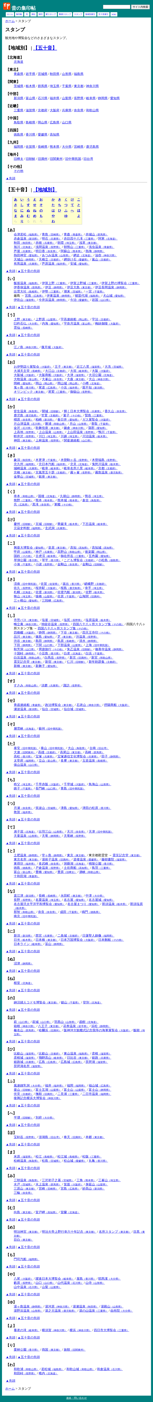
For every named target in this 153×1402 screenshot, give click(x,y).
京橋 (23, 472)
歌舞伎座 (48, 428)
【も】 (11, 1255)
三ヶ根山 (26, 600)
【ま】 (11, 1152)
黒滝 (42, 504)
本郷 (95, 1137)
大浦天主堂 (28, 370)
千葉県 (67, 86)
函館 (88, 1022)
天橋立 (50, 259)
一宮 (95, 291)
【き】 (11, 456)
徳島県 (18, 134)
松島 (51, 1160)
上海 (97, 645)
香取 (101, 423)
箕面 (73, 1184)
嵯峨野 (95, 583)
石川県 (42, 98)
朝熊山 (75, 247)
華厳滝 (68, 524)
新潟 (23, 935)
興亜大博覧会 (30, 547)
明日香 (46, 251)
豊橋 (45, 872)
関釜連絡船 (78, 440)
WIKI (114, 14)
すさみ (26, 685)
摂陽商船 (117, 705)
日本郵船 (111, 939)
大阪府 (54, 110)
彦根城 (25, 1057)
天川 (76, 831)
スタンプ (78, 14)
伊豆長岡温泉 (111, 287)
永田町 (72, 895)
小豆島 (50, 653)
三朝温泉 (26, 1180)
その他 (18, 171)
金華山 (25, 476)
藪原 (23, 1282)
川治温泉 (95, 436)
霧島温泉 (109, 472)
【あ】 (11, 230)
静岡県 (103, 98)
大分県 (67, 146)
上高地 (25, 432)
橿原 (23, 419)
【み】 (11, 1176)
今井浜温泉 (53, 299)
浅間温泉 (48, 247)
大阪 (101, 370)
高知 (79, 547)
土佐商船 (76, 867)
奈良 (47, 912)
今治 (79, 299)
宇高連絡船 (75, 319)
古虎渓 (46, 556)
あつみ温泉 (56, 255)
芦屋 (23, 251)
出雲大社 (26, 291)
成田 (69, 912)
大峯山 (53, 379)
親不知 (93, 387)
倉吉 (92, 500)
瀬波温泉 (26, 709)
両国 (51, 1349)
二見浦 (68, 1094)
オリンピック (30, 391)
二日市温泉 (96, 1094)
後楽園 (96, 551)
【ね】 (11, 979)
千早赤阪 (48, 784)
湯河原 (57, 1306)
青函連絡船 (28, 705)
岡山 (45, 383)
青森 (73, 234)
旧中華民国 (73, 158)
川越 (70, 436)
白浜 (95, 653)
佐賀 (50, 583)
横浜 (80, 1330)
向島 (23, 1212)
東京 (76, 855)
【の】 (11, 998)
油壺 (106, 255)
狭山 (23, 596)
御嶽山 (81, 391)
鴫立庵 (26, 624)
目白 (23, 1239)
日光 (23, 939)
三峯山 (109, 1180)
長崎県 (42, 146)
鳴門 (91, 912)
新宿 (54, 661)
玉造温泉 (95, 760)
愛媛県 (42, 134)
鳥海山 (100, 784)
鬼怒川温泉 (106, 464)
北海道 (18, 61)
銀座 (48, 476)
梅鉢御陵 (108, 323)
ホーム (10, 14)
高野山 (69, 551)
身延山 (96, 1184)
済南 (26, 583)
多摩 (70, 760)
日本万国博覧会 (78, 939)
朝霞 (67, 242)
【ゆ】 (11, 1302)
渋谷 (23, 641)
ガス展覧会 (96, 419)
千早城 (75, 784)
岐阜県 (91, 98)
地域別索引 (90, 14)
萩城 (42, 1022)
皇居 (58, 547)
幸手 (94, 588)
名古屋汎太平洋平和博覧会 (39, 904)
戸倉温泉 (48, 867)
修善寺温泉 (109, 649)
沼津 (23, 963)
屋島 (86, 1278)
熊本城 (68, 500)
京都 (108, 468)
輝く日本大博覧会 (83, 411)
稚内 (48, 1373)
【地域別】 (45, 189)
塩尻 (73, 620)
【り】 (11, 1345)
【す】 (11, 681)
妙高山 (93, 1188)
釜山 (23, 1089)
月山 (79, 423)
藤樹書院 (114, 859)
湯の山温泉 (93, 1310)
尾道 (48, 387)
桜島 (71, 588)
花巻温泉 (76, 1026)
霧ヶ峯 (81, 472)
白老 (73, 653)
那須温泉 (115, 904)
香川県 (30, 134)
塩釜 (51, 620)
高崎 (94, 752)
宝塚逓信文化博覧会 (78, 756)
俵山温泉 (26, 764)
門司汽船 (26, 1259)
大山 (100, 379)
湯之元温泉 (60, 1310)
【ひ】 (11, 1049)
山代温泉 (70, 1282)
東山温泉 (76, 1053)
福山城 (100, 1085)
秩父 (23, 784)
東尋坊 (25, 863)
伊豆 (54, 287)
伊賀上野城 (84, 283)
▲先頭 (10, 178)
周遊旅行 (51, 649)
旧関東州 (56, 158)
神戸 (45, 551)
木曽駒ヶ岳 (75, 460)
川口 (48, 436)
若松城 (52, 1369)
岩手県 (30, 74)
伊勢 (51, 291)
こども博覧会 (80, 560)
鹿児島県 (92, 146)
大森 (76, 379)
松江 (45, 1156)
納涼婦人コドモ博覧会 (36, 1002)
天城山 (25, 259)
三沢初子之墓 (58, 1180)
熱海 (95, 251)
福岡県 (18, 146)
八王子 (49, 1026)
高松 (23, 756)
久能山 (71, 496)
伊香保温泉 (28, 287)
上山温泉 (51, 432)
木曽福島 (105, 460)
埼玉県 (54, 86)
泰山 (53, 748)
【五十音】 (45, 48)
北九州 (25, 464)
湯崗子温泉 (56, 859)
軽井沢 (25, 436)
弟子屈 (25, 831)
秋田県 (54, 74)
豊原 (67, 872)
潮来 (73, 291)
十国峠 (25, 653)
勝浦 (56, 423)
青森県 (18, 74)
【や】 (11, 1274)
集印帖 (19, 14)
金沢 (23, 428)
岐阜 (51, 468)
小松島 (109, 560)
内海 (51, 323)
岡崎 (23, 383)
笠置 (51, 415)
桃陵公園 (101, 863)
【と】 (11, 851)
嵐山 (101, 259)
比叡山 (25, 1053)
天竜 (51, 835)
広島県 (54, 122)
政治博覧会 (59, 705)
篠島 (45, 636)
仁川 (76, 661)
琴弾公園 (26, 560)
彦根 (101, 1053)
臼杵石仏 (26, 323)
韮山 (54, 944)
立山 (48, 760)
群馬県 (42, 86)
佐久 (23, 588)
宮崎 (48, 1188)
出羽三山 (51, 831)
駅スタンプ (51, 14)
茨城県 (18, 86)
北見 (79, 464)
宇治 (101, 319)
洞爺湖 (75, 863)
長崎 (48, 895)
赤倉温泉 (26, 238)
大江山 (56, 370)
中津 (95, 895)
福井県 (54, 98)
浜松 (101, 1026)
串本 (25, 496)
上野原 (46, 319)
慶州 (23, 524)
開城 (51, 411)
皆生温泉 (26, 411)
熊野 (23, 500)
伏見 (23, 1094)
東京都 (78, 86)
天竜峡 (75, 835)
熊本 (45, 500)
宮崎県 (78, 146)
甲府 (23, 551)
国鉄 (23, 556)
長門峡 (46, 788)
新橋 (23, 666)
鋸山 (70, 1002)
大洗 (114, 366)
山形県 (67, 74)
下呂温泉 (95, 524)
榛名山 (25, 1030)
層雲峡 (25, 728)
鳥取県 (18, 122)
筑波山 (46, 808)
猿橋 (45, 596)
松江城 (68, 1156)
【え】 (11, 343)
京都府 (42, 110)
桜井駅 (46, 588)
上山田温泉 (81, 432)
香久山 (116, 411)
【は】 (11, 1018)
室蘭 (70, 1212)
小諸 (45, 564)
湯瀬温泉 (85, 1306)
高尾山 (71, 752)
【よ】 (11, 1326)
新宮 (102, 657)
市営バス (26, 620)
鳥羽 (101, 867)
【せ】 (11, 701)
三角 (86, 1180)
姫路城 (25, 1062)
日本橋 (46, 939)
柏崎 (45, 419)
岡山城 (68, 383)
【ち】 (11, 780)
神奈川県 (92, 86)
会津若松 (26, 234)
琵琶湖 (96, 1062)
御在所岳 (73, 556)
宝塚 (45, 756)
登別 (92, 1002)
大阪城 (25, 375)
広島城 (72, 1062)
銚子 (23, 788)
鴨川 (108, 432)
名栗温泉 (48, 899)
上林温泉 (48, 440)
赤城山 (96, 234)
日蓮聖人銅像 (98, 935)
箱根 (25, 1026)
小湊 (23, 564)
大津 (76, 375)
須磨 (51, 685)
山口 (45, 1282)
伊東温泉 (59, 295)
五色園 (100, 556)
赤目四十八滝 (80, 238)
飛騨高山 (51, 1057)
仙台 (51, 709)
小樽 (92, 383)
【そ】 (11, 724)
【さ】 (11, 579)
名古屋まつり (83, 904)
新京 (79, 657)
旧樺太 (18, 158)
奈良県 (78, 110)
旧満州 (42, 158)
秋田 (23, 242)
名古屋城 (101, 899)
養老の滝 (26, 1330)
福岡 (76, 1085)
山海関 (90, 596)
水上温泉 (48, 1184)
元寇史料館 (28, 528)
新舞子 (46, 666)
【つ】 (11, 804)
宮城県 (42, 74)
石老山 (89, 705)
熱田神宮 (26, 255)
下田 (23, 645)
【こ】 (11, 543)
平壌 (23, 1117)
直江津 (25, 895)
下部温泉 (70, 645)
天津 (101, 831)
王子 (64, 366)
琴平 (51, 560)
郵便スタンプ (65, 14)
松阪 (92, 1156)
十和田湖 (26, 876)
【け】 (11, 520)
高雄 (47, 752)
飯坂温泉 (26, 283)
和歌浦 (26, 1369)
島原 (67, 641)
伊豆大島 (80, 287)
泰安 (26, 748)
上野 (23, 319)
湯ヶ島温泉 (28, 1306)
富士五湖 (48, 1089)
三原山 (25, 1188)
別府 (45, 1117)
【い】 (11, 279)
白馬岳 (55, 657)
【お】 (11, 362)
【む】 (11, 1208)
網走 (83, 255)
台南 (99, 748)
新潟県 (18, 98)
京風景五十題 (51, 472)
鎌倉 (75, 428)
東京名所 (26, 859)
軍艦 (64, 504)
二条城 (68, 935)
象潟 (23, 460)
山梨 (51, 1287)
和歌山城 (80, 1369)
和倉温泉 (110, 1369)
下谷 (70, 632)
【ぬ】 (11, 959)
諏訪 (72, 685)
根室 (23, 983)
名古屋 (75, 899)
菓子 (72, 415)
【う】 (11, 315)
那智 (25, 912)
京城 (45, 524)
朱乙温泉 (80, 649)
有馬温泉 (26, 263)
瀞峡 (90, 872)
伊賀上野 (55, 283)
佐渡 (45, 592)
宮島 (34, 295)
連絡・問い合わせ (76, 1397)
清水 (88, 641)
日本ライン (28, 944)
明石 (51, 238)
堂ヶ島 (53, 855)
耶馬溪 (109, 1278)
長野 (23, 899)
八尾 (23, 1278)
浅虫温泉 (101, 247)
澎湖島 (50, 1137)
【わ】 (11, 1365)
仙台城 (75, 709)
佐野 (95, 592)
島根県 (30, 122)
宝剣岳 (25, 1137)
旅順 (75, 1349)
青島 (51, 234)
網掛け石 (76, 259)
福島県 (78, 74)
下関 (45, 645)
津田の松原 (96, 808)
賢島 (94, 415)
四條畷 (25, 632)
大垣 (79, 370)
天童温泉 (26, 835)
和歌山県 (92, 110)
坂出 (72, 583)
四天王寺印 (96, 632)
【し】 (11, 616)
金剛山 (68, 564)
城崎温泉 (26, 468)
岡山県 (42, 122)
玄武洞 (56, 528)
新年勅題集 (103, 661)
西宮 (45, 935)
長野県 (78, 98)
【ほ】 (11, 1133)
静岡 (48, 632)
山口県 (67, 122)
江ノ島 (26, 347)
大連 (25, 752)
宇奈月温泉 (78, 323)
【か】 (11, 407)
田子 (111, 756)
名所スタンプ (115, 1231)
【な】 (11, 891)
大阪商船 (51, 375)
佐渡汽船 (70, 592)
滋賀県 (30, 110)
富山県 (30, 98)
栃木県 (30, 86)
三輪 (23, 1192)
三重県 (18, 110)
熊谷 (94, 496)
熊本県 (54, 146)
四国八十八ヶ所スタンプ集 (98, 624)
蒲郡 (97, 428)
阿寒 (108, 238)
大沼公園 (101, 375)
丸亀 (98, 1160)
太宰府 (25, 760)
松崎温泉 (26, 1160)
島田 (45, 641)
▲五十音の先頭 (29, 271)
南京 (26, 916)
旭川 (23, 247)
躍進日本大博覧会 (54, 1278)
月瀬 (23, 808)
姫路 (101, 1057)
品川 (23, 636)
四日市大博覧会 (111, 1330)
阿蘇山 (72, 251)
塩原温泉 (98, 620)
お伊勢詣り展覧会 (33, 366)
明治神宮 (26, 1231)
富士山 (75, 1089)
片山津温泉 (28, 423)
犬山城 (114, 295)
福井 (54, 1085)
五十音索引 (103, 14)
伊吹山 (25, 299)
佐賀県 (30, 146)
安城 (79, 263)
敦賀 (23, 812)
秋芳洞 (25, 649)
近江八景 (89, 366)
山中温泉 (26, 1287)
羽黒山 (65, 1022)
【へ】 (11, 1113)
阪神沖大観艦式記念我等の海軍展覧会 (97, 1030)
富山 (23, 872)
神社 (33, 14)
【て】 (11, 827)
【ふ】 (11, 1081)
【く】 (11, 492)
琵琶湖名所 (28, 1066)
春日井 (68, 419)
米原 (23, 1156)
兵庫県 (67, 110)
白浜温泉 (28, 657)
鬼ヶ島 (25, 387)
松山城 (75, 1160)
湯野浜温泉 (28, 1310)
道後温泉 (86, 859)
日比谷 (78, 1057)
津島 (70, 808)
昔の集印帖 (24, 8)
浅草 (88, 242)
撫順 (45, 1094)
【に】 (11, 931)
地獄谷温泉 (55, 624)
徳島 (23, 867)
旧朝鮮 (30, 158)
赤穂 (45, 242)
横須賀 (54, 1330)
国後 (47, 496)
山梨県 (67, 98)
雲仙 (23, 327)
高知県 (54, 134)
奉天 (73, 1137)
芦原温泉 (55, 263)
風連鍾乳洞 (28, 1085)
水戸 (23, 1184)
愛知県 (115, 98)
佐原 (67, 596)
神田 (23, 440)
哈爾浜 (50, 1030)
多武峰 (50, 863)
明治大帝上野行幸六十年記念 (69, 1231)
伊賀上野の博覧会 (120, 283)
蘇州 (51, 728)
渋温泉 (87, 636)
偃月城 (52, 347)
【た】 (11, 744)
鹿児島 (26, 415)
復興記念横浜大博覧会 (37, 1098)
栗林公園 (26, 1349)
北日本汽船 (53, 464)
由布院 (121, 1310)
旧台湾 (88, 158)
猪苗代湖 (88, 295)
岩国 (101, 299)
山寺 (95, 1282)
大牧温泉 (26, 379)
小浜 (70, 387)
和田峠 (25, 1373)
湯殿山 (112, 1306)
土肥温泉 (26, 855)
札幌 (23, 592)
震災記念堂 (28, 661)
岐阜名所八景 (80, 468)
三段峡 (53, 600)
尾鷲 (58, 391)
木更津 (46, 460)
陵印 (41, 14)
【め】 (11, 1227)
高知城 (103, 547)
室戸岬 (46, 1212)
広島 (48, 1062)
